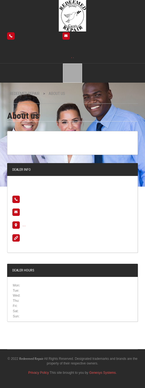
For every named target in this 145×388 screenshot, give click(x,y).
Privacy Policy (38, 373)
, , (72, 57)
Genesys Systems (102, 373)
